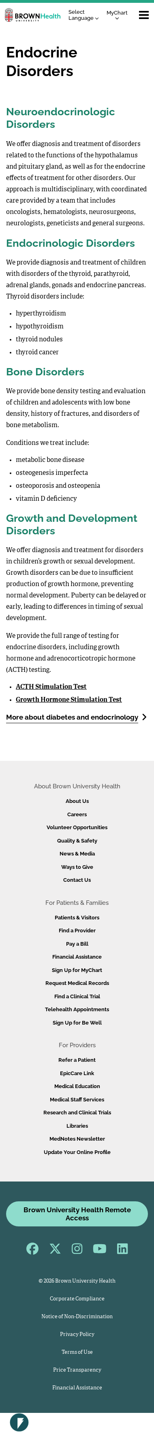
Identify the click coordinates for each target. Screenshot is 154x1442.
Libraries (77, 1126)
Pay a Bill (77, 944)
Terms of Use (77, 1352)
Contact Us (77, 880)
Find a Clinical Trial (77, 996)
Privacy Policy (77, 1334)
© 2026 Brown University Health (77, 1281)
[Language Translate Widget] (85, 15)
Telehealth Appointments (77, 1009)
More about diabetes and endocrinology (76, 717)
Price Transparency (77, 1370)
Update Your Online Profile (77, 1152)
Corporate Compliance (77, 1299)
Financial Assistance (77, 957)
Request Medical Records (77, 983)
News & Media (77, 854)
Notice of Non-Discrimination (77, 1316)
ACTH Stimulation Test (51, 687)
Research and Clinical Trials (77, 1113)
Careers (77, 814)
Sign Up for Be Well (77, 1023)
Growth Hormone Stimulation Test (69, 700)
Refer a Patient (77, 1060)
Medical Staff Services (77, 1100)
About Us (77, 801)
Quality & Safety (77, 841)
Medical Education (77, 1086)
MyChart (117, 15)
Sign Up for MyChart (77, 970)
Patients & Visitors (77, 918)
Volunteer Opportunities (77, 827)
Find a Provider (77, 930)
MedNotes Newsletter (77, 1139)
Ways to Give (77, 867)
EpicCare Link (77, 1073)
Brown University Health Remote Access (77, 1214)
